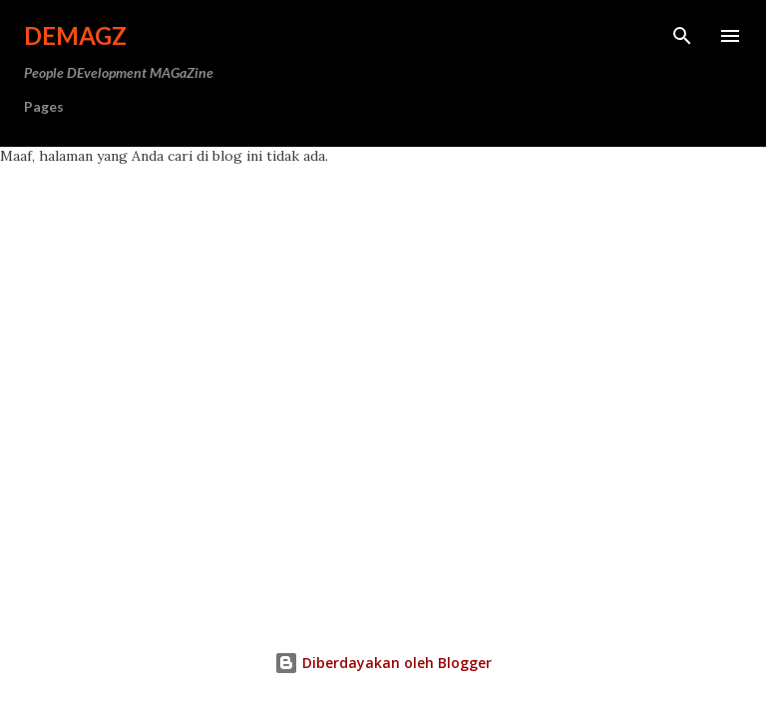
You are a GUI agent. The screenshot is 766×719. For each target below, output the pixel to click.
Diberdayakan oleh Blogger (383, 662)
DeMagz (75, 35)
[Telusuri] (682, 36)
